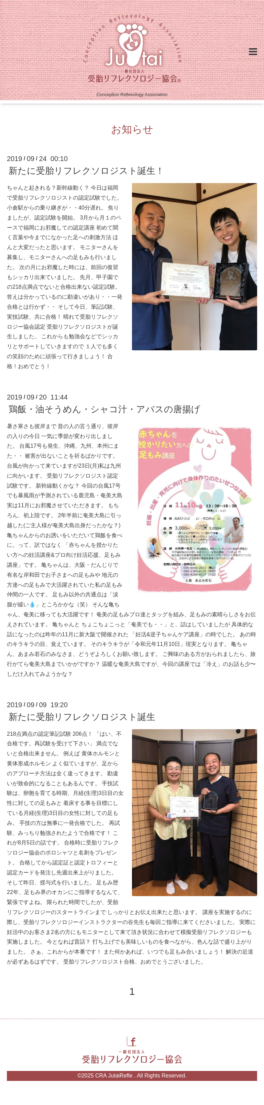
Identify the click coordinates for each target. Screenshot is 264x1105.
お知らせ (132, 129)
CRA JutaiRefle (114, 1076)
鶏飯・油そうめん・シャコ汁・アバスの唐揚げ (104, 409)
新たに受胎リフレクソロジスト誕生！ (86, 171)
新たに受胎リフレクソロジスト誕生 (82, 717)
